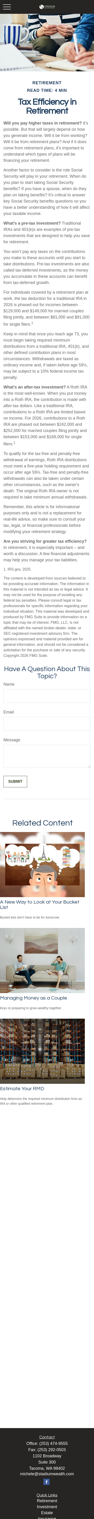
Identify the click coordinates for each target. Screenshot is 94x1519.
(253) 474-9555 (53, 1443)
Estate (47, 1512)
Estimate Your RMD (22, 1088)
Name (8, 684)
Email (8, 712)
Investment (47, 1507)
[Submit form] (15, 781)
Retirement (47, 1501)
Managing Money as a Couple (33, 998)
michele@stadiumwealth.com (47, 1474)
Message (11, 740)
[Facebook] (46, 1482)
